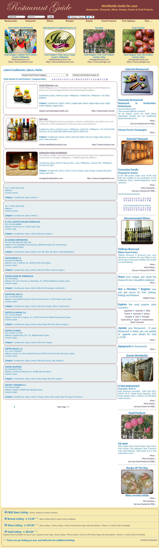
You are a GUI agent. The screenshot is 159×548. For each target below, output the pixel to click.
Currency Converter (148, 540)
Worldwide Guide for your (119, 6)
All (106, 79)
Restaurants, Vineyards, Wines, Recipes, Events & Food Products (119, 9)
